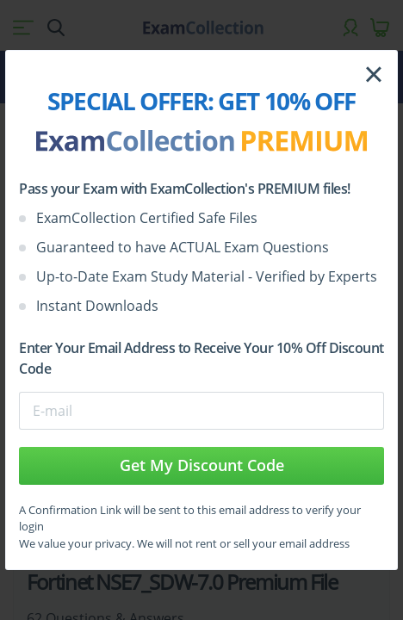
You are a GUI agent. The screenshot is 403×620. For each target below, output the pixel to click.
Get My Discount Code (202, 465)
